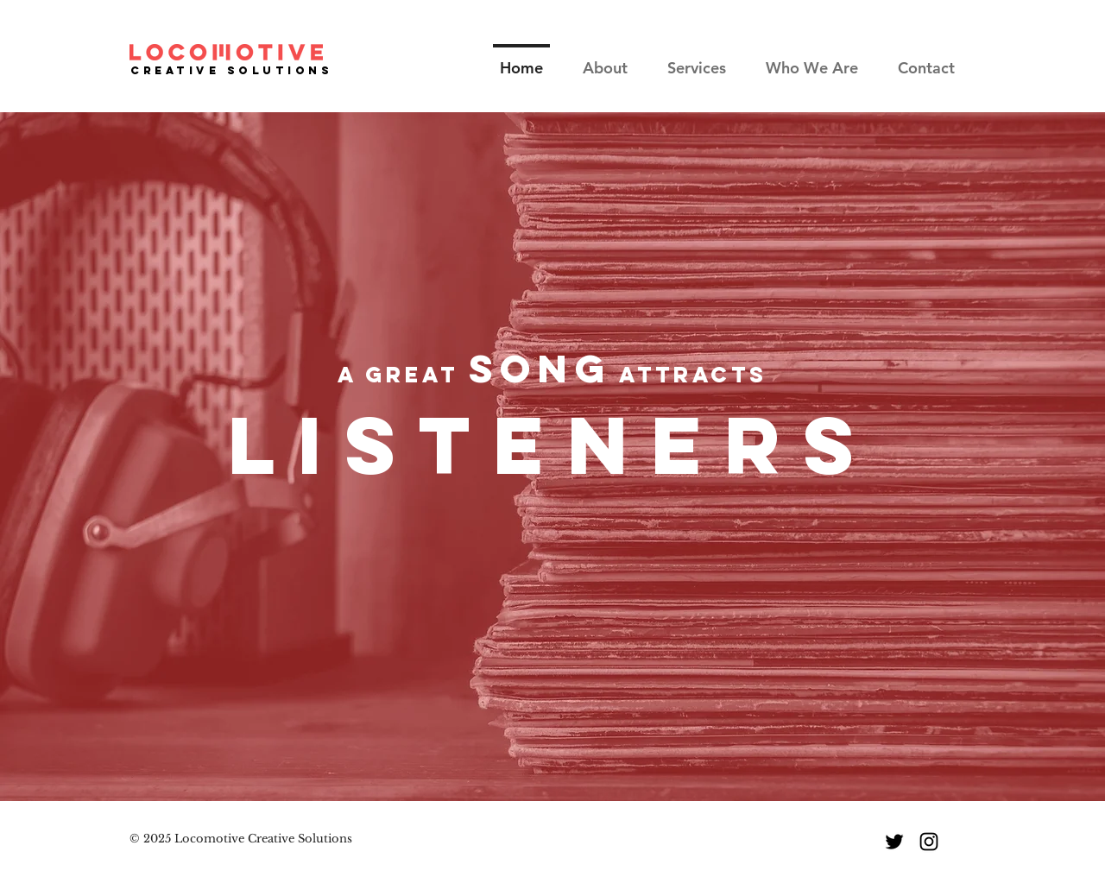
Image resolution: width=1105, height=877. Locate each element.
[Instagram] (929, 842)
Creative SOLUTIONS (231, 70)
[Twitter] (894, 842)
